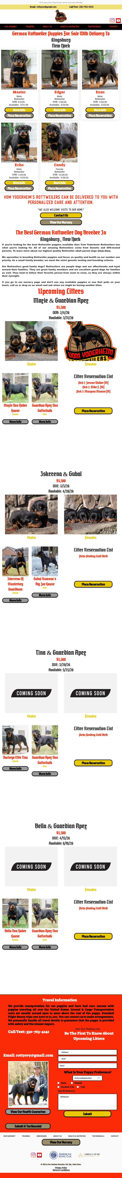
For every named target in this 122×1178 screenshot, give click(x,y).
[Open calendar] (99, 1078)
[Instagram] (112, 20)
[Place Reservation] (19, 115)
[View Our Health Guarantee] (27, 1112)
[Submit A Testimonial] (27, 1126)
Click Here (104, 251)
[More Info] (19, 109)
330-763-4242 (86, 7)
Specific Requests (66, 1090)
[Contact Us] (61, 215)
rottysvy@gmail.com (46, 7)
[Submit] (87, 1114)
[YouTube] (118, 20)
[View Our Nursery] (61, 222)
